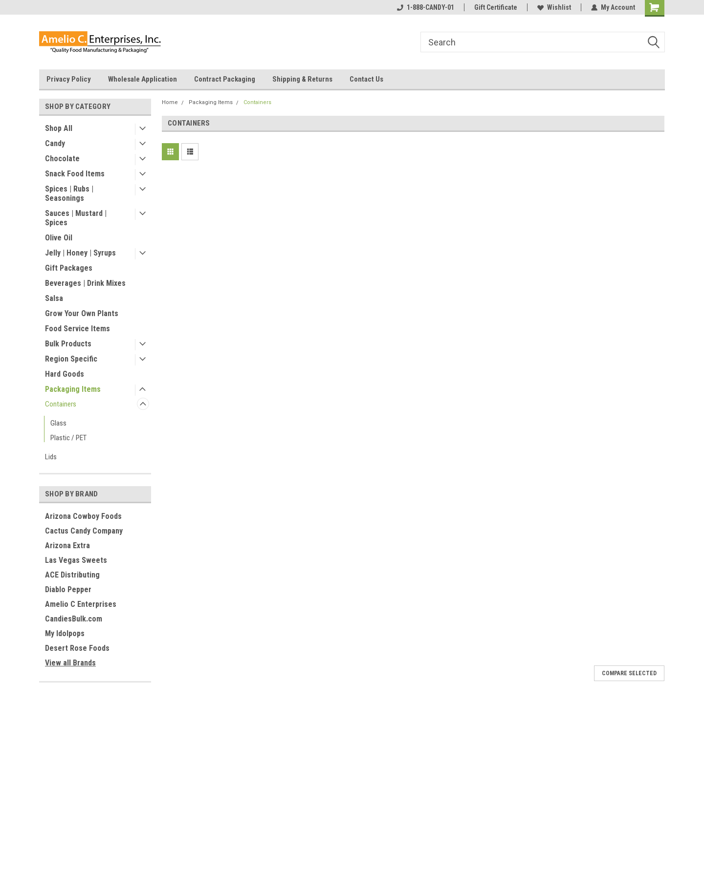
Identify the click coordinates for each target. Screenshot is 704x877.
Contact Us (366, 79)
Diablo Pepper (68, 589)
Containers (60, 404)
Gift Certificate (495, 7)
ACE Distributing (72, 574)
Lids (51, 456)
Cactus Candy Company (84, 530)
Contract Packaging (224, 79)
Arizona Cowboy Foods (83, 516)
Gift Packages (68, 268)
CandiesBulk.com (73, 618)
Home (170, 102)
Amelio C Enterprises (80, 604)
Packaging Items (73, 389)
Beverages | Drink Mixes (85, 283)
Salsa (54, 298)
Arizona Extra (67, 545)
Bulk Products (68, 343)
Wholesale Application (142, 79)
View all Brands (70, 662)
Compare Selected (629, 673)
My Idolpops (65, 633)
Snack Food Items (75, 173)
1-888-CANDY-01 (425, 7)
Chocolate (62, 158)
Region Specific (71, 359)
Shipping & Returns (302, 79)
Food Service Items (77, 328)
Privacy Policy (68, 79)
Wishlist (554, 7)
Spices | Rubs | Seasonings (69, 193)
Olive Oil (58, 237)
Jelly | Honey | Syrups (80, 252)
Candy (55, 143)
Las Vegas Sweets (76, 560)
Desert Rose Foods (77, 648)
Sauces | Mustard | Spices (76, 218)
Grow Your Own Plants (81, 313)
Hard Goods (64, 374)
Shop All (58, 128)
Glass (58, 423)
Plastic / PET (68, 437)
